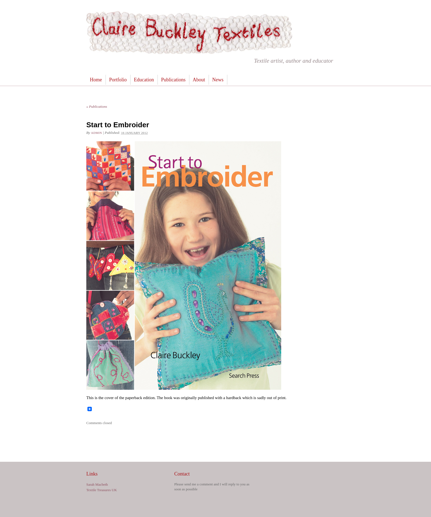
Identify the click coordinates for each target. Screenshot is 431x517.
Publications (173, 79)
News (217, 79)
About (199, 79)
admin (96, 132)
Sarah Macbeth (97, 484)
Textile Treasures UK (101, 490)
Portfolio (118, 79)
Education (144, 79)
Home (96, 79)
